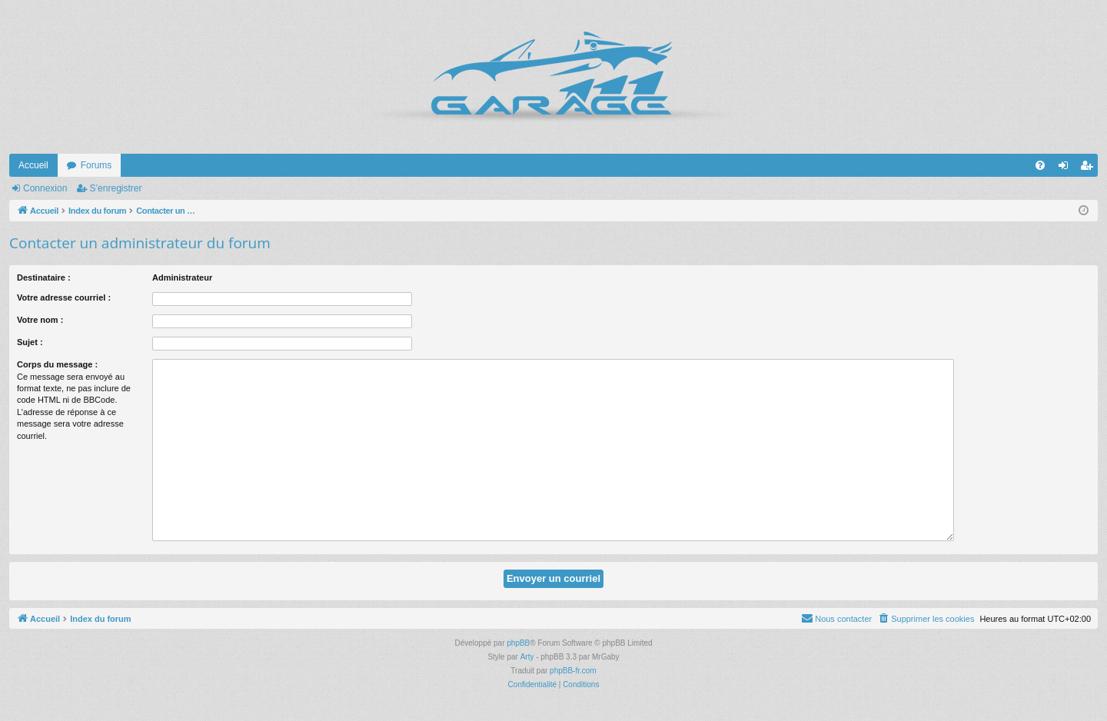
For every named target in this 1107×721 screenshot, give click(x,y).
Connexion (45, 188)
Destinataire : (44, 277)
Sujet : (30, 342)
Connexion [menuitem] (1067, 168)
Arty (527, 657)
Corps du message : (57, 364)
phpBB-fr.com (573, 670)
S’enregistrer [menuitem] (1090, 168)
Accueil (33, 165)
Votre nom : (40, 319)
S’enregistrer (115, 188)
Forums (96, 165)
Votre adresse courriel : (64, 297)
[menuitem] (1040, 165)
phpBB (518, 643)
